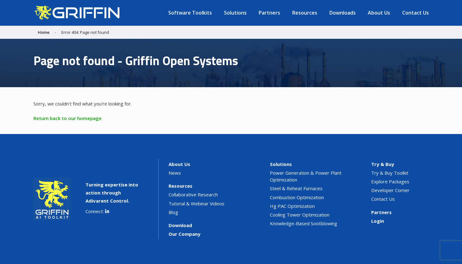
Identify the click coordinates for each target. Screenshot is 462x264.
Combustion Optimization (297, 197)
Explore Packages (390, 181)
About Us (379, 12)
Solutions (235, 12)
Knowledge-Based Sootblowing (303, 223)
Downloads (342, 12)
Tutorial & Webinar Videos (196, 203)
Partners (269, 12)
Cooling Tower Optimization (299, 215)
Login (377, 221)
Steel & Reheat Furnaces (296, 188)
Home (44, 32)
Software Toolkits (190, 12)
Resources (304, 12)
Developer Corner (390, 190)
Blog (173, 212)
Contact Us (415, 12)
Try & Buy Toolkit (389, 173)
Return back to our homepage (67, 118)
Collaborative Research (193, 194)
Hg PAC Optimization (292, 206)
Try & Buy (382, 164)
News (175, 173)
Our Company (184, 234)
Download (180, 225)
